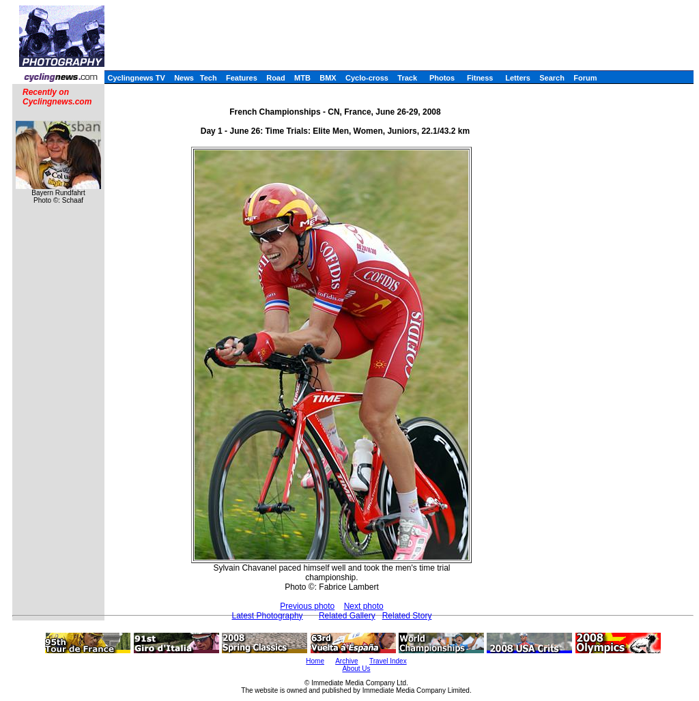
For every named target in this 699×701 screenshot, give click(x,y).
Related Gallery (347, 615)
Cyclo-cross (366, 78)
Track (407, 78)
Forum (585, 78)
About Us (356, 668)
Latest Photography (267, 615)
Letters (517, 78)
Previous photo (307, 606)
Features (241, 78)
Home (315, 661)
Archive (346, 661)
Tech (208, 78)
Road (275, 78)
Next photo (364, 606)
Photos (442, 78)
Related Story (407, 615)
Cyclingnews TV (136, 78)
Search (552, 78)
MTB (302, 78)
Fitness (480, 78)
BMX (327, 78)
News (184, 78)
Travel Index (388, 661)
